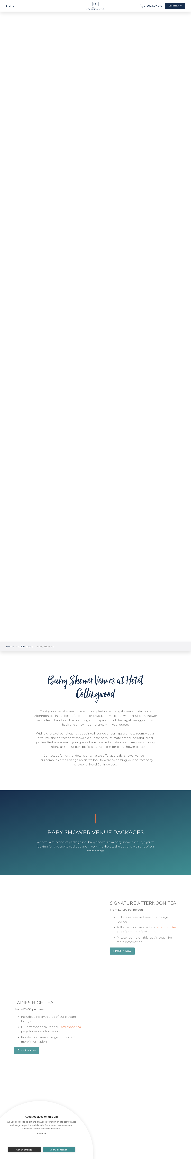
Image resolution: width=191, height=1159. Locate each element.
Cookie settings (24, 1150)
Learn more (41, 1133)
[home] (95, 5)
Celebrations (25, 646)
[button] (14, 5)
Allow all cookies (58, 1150)
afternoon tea (167, 933)
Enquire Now (122, 956)
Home (10, 646)
